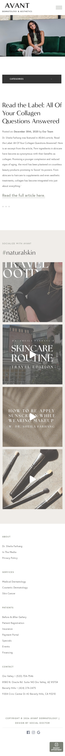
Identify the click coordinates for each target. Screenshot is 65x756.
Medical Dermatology (14, 581)
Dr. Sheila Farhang (12, 546)
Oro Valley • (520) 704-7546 (17, 676)
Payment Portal (10, 634)
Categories (17, 79)
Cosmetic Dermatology (15, 587)
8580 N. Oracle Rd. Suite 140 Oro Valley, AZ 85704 (30, 682)
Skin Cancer (8, 593)
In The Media (9, 552)
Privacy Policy (9, 557)
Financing (7, 652)
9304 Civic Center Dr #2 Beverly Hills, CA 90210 (29, 693)
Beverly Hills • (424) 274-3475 (19, 687)
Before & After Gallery (14, 617)
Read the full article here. (23, 195)
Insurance (7, 628)
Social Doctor (40, 723)
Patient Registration (13, 622)
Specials (6, 640)
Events (6, 646)
